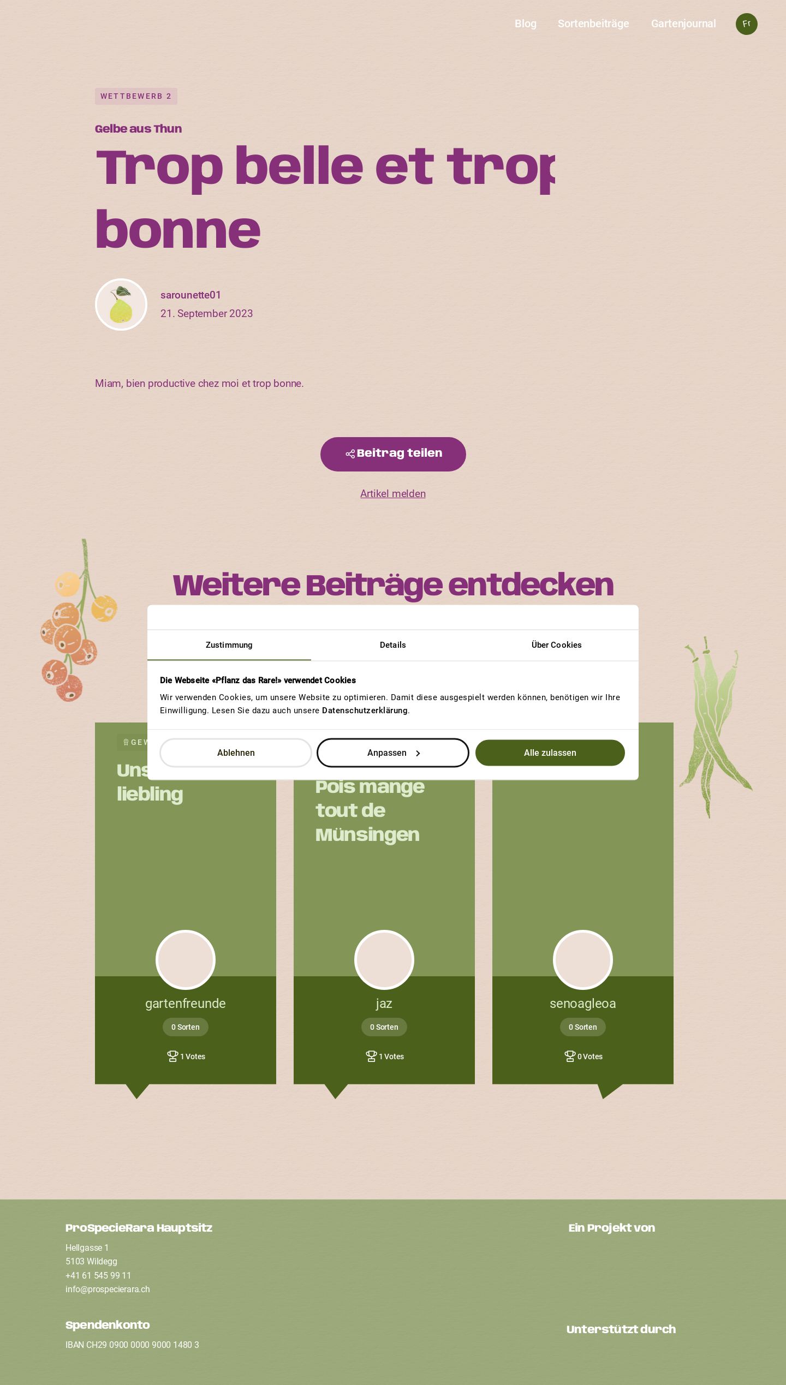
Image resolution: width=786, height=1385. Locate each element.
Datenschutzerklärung (365, 710)
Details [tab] (393, 645)
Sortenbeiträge (593, 23)
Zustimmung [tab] (229, 645)
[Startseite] (393, 31)
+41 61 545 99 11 (99, 1275)
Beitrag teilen (400, 453)
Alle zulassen (550, 752)
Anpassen (393, 752)
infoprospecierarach (108, 1289)
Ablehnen (236, 752)
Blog (525, 23)
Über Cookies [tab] (557, 645)
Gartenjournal (683, 23)
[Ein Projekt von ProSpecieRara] (644, 1271)
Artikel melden (392, 493)
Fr (746, 23)
